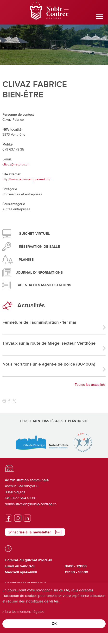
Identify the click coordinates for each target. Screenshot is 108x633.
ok (54, 623)
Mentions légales (48, 421)
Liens (24, 421)
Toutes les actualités (90, 385)
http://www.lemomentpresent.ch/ (26, 179)
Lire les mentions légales (24, 611)
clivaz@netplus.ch (15, 164)
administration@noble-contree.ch (31, 504)
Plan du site (78, 421)
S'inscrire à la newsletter (29, 532)
